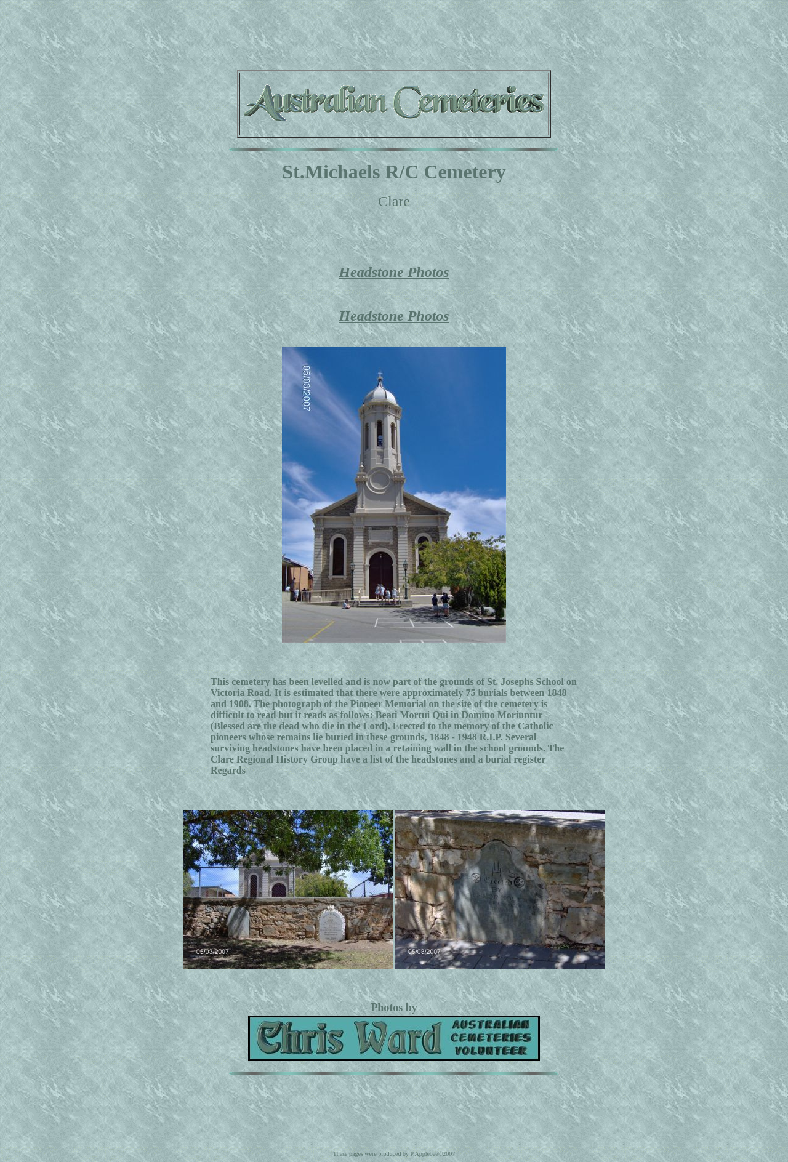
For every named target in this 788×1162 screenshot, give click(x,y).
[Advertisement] (394, 32)
